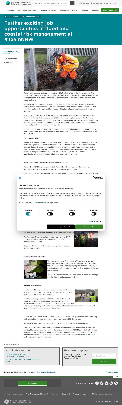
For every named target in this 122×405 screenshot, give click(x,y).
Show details (94, 221)
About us (15, 16)
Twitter (101, 383)
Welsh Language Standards (37, 394)
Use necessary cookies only (60, 227)
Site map (55, 394)
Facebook (97, 383)
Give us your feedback (46, 372)
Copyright (66, 394)
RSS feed (116, 383)
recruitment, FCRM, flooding (11, 52)
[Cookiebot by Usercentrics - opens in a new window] (97, 178)
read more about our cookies (35, 202)
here (89, 334)
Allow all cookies (89, 227)
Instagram (111, 383)
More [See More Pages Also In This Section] (8, 362)
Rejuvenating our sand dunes (17, 357)
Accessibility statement (13, 394)
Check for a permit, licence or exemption (93, 3)
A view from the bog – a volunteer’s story (22, 359)
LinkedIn (106, 383)
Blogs (37, 16)
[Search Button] (72, 3)
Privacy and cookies (81, 394)
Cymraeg (113, 3)
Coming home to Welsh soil (17, 354)
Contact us (32, 383)
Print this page (112, 372)
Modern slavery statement (102, 394)
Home (7, 16)
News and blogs (27, 16)
